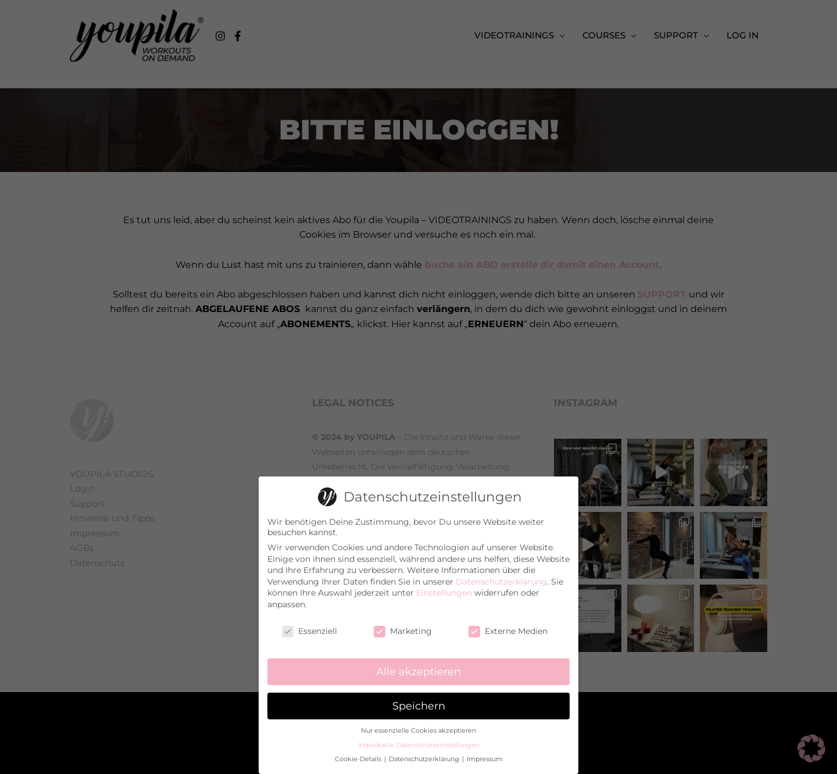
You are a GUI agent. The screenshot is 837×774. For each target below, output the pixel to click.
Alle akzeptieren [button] (418, 670)
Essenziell (309, 630)
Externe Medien (508, 630)
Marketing (403, 630)
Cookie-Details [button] (359, 758)
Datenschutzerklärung (501, 580)
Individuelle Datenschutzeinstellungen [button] (419, 744)
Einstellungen (444, 591)
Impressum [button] (485, 758)
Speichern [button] (418, 704)
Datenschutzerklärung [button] (425, 758)
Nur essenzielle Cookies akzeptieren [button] (418, 729)
